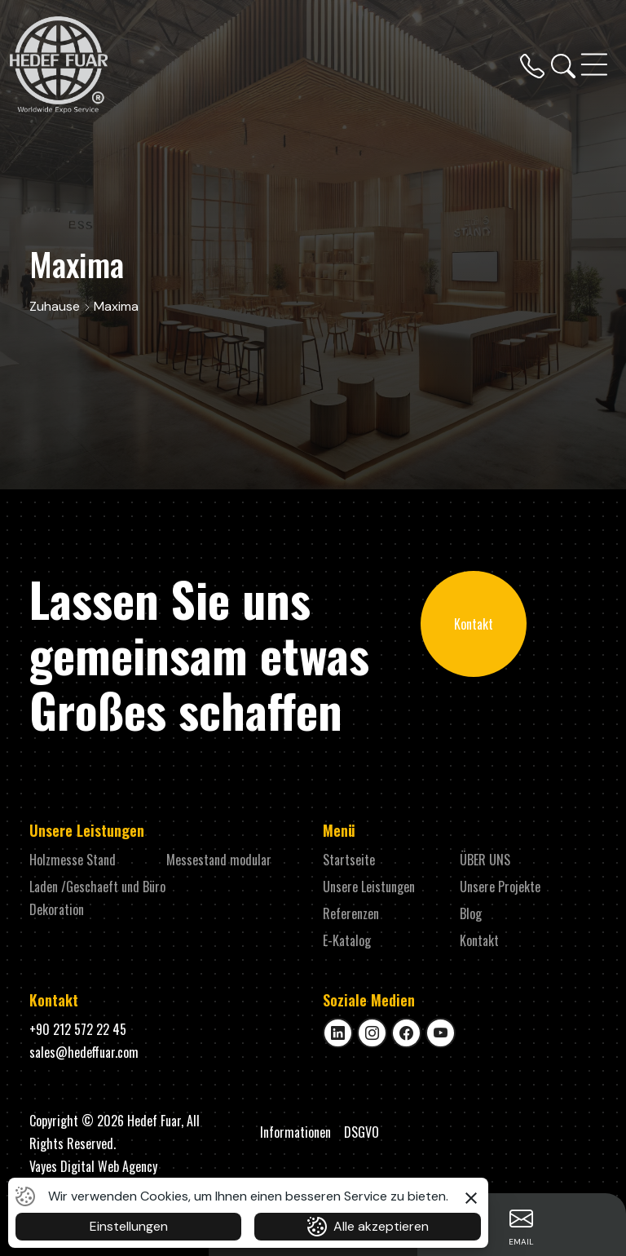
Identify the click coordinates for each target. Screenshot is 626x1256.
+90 (77, 1029)
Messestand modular (218, 859)
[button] (471, 1195)
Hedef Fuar (154, 1120)
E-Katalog (347, 940)
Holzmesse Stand (72, 859)
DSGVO (361, 1132)
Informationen (295, 1132)
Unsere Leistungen (369, 886)
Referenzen (351, 913)
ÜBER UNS (485, 859)
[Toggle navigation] (595, 64)
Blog (471, 913)
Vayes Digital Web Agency (93, 1166)
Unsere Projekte (500, 886)
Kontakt (473, 624)
